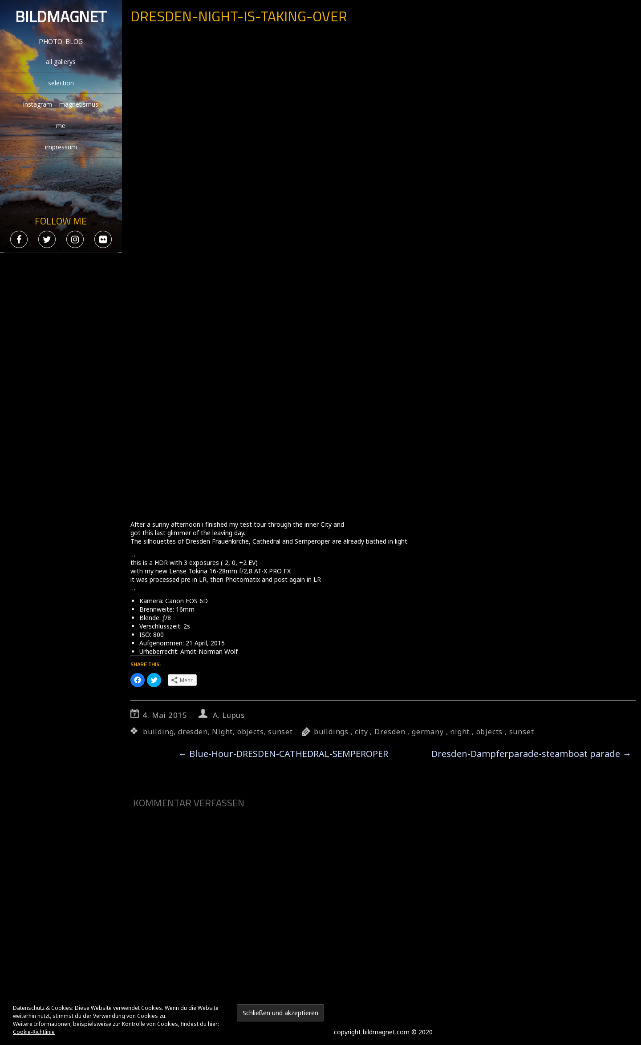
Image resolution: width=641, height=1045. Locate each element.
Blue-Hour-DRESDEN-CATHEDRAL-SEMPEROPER (283, 754)
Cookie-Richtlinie (34, 1032)
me (60, 125)
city (361, 732)
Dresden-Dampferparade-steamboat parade (531, 754)
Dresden (390, 732)
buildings (331, 732)
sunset (280, 732)
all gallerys (61, 61)
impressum (61, 147)
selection (61, 83)
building (158, 732)
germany (428, 732)
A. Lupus (229, 715)
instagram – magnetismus (60, 104)
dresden (193, 732)
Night (222, 732)
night (460, 732)
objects (250, 732)
